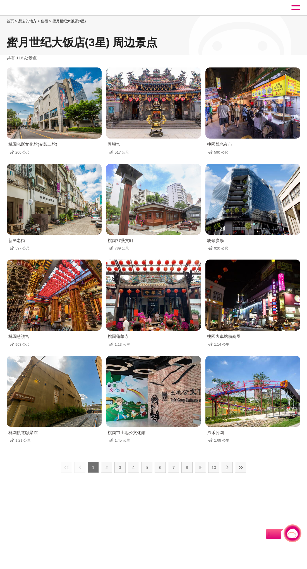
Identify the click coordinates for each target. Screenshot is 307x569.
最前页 (66, 467)
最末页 (240, 467)
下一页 (227, 467)
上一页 (79, 467)
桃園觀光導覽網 (27, 8)
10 (214, 467)
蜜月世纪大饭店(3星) (69, 21)
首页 (10, 21)
